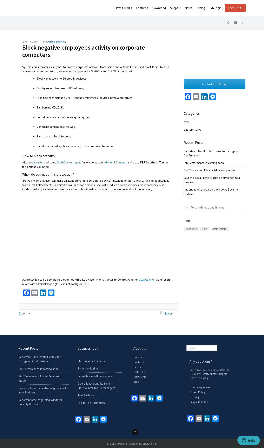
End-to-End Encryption (91, 403)
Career (137, 367)
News (187, 122)
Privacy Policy (197, 392)
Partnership (139, 372)
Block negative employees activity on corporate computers (83, 51)
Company (139, 357)
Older (25, 313)
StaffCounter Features (91, 361)
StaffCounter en (56, 42)
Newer (165, 313)
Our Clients (139, 377)
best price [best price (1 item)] (191, 229)
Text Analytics (86, 395)
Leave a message (199, 378)
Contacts (138, 362)
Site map (195, 397)
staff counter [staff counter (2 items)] (220, 229)
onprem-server (193, 129)
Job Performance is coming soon (204, 163)
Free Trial (235, 8)
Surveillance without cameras (96, 376)
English (192, 348)
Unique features (199, 402)
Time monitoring (88, 368)
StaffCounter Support (215, 374)
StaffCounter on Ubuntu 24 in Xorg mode (209, 170)
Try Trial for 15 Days (214, 84)
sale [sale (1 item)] (204, 229)
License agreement (200, 387)
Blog (136, 382)
